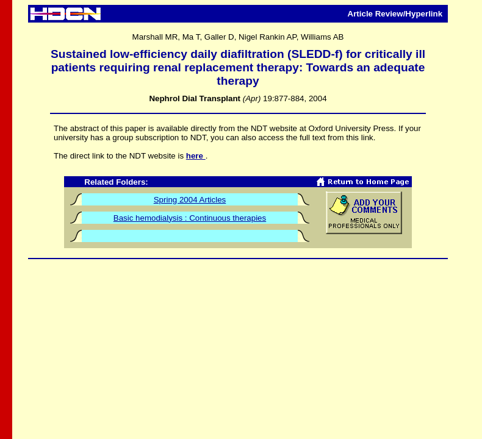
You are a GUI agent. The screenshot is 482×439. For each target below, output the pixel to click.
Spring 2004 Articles (190, 199)
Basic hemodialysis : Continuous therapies (189, 218)
